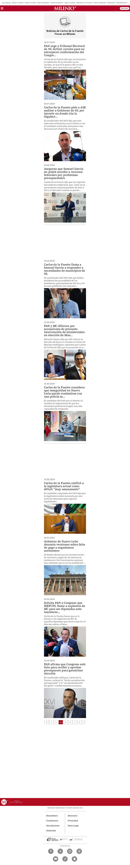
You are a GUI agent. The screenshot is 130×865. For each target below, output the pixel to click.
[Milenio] (65, 8)
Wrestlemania (122, 3)
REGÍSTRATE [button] (124, 8)
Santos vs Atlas (30, 3)
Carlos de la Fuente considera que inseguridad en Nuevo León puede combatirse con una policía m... (64, 391)
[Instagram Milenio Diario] (69, 851)
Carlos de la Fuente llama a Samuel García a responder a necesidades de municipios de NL (64, 269)
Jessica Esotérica (57, 3)
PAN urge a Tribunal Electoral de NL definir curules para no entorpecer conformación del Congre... (64, 50)
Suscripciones (52, 826)
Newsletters (52, 816)
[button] (2, 9)
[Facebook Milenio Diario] (50, 851)
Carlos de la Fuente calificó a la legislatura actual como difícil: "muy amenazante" (64, 486)
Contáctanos (52, 821)
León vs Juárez (69, 3)
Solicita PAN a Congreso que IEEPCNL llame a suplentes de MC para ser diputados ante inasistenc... (64, 607)
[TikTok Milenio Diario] (65, 859)
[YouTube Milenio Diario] (55, 859)
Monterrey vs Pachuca (85, 3)
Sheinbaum (111, 3)
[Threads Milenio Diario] (79, 851)
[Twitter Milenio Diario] (60, 851)
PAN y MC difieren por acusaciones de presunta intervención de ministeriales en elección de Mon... (64, 330)
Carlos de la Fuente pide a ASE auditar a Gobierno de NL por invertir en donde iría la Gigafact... (65, 111)
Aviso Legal (73, 826)
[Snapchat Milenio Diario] (74, 859)
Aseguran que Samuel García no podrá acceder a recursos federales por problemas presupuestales (63, 173)
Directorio (72, 816)
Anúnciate (51, 831)
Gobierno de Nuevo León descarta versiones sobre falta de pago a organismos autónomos (64, 546)
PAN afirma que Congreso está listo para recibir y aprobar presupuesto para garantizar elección (65, 668)
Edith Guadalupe (43, 3)
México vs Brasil (18, 3)
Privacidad (73, 821)
